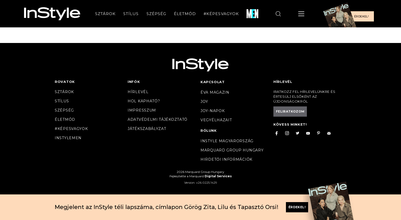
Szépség (156, 13)
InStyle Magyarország (227, 141)
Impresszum (142, 110)
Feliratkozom (290, 111)
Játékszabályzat (147, 128)
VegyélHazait (216, 120)
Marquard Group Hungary (232, 150)
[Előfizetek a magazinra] (350, 13)
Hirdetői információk (226, 159)
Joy (204, 101)
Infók (134, 82)
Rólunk (209, 130)
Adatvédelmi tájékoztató (157, 119)
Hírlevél (138, 92)
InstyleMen (68, 138)
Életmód (185, 13)
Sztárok (105, 13)
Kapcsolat (213, 82)
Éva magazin (215, 92)
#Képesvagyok (221, 13)
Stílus (131, 13)
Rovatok (65, 82)
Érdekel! (361, 16)
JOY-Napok (213, 110)
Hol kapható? (144, 101)
